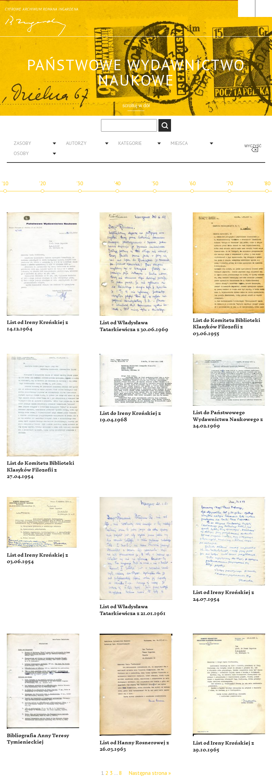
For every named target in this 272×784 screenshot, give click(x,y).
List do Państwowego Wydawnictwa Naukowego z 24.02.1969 (228, 419)
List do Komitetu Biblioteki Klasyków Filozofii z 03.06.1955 (226, 327)
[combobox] (32, 143)
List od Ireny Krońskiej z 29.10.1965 (223, 746)
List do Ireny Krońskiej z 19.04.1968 (130, 416)
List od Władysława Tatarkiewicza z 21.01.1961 (133, 610)
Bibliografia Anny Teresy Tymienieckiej (38, 739)
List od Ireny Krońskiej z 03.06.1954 (37, 558)
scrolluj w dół (136, 105)
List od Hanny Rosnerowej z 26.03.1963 (134, 746)
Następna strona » (150, 772)
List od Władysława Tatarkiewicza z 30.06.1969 (134, 326)
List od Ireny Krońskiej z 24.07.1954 (223, 596)
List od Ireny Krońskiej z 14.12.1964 (37, 326)
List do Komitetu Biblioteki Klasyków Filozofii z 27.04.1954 (40, 469)
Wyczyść (252, 146)
